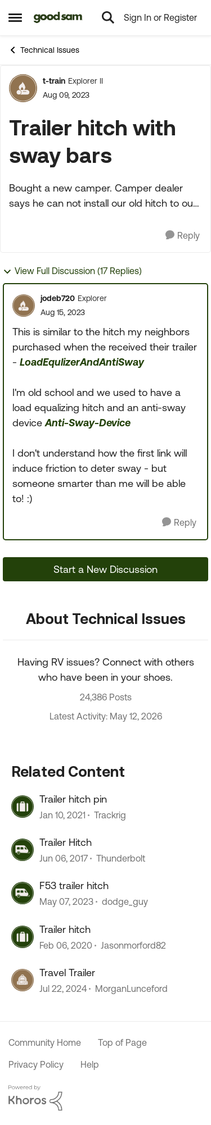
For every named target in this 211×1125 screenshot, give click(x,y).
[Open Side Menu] (15, 17)
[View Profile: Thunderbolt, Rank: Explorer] (22, 850)
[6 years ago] (65, 945)
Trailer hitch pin (73, 799)
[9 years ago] (63, 858)
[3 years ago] (66, 902)
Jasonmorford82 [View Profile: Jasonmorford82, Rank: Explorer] (133, 945)
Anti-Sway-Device (88, 423)
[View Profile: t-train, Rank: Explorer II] (23, 88)
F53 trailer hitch (74, 885)
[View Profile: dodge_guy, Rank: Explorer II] (22, 893)
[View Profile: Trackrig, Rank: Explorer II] (22, 806)
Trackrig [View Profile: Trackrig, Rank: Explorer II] (110, 815)
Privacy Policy (36, 1064)
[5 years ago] (62, 815)
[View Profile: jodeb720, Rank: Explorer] (23, 305)
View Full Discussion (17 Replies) (72, 271)
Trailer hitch (65, 929)
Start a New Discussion (105, 569)
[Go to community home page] (58, 17)
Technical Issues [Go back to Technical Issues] (43, 49)
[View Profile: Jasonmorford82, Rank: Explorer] (22, 937)
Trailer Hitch (65, 842)
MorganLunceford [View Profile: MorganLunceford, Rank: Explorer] (131, 989)
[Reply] (182, 235)
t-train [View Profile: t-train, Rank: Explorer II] (54, 80)
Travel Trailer (67, 972)
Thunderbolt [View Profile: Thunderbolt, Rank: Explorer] (120, 858)
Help (89, 1064)
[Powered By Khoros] (105, 1098)
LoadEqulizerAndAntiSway (82, 362)
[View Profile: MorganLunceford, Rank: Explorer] (22, 980)
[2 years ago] (63, 989)
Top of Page (122, 1042)
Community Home (44, 1042)
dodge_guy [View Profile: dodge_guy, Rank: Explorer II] (125, 902)
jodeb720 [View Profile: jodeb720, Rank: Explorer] (58, 298)
